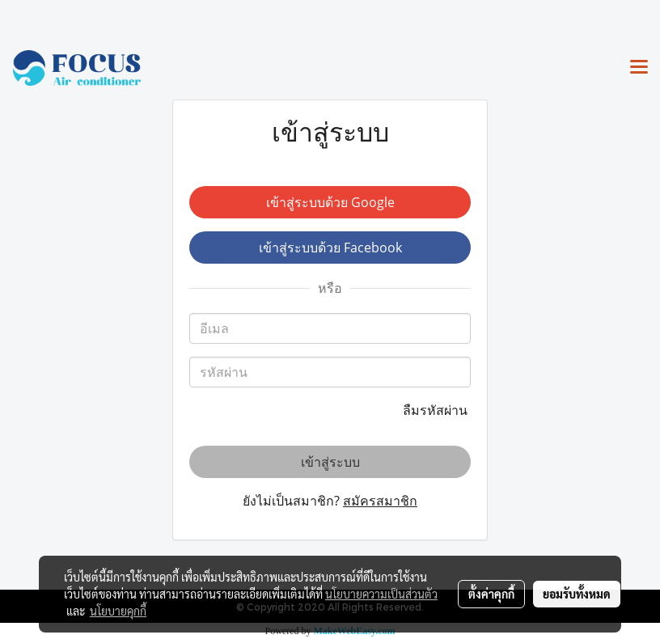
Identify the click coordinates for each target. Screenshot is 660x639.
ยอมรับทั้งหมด (577, 593)
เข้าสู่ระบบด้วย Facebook (330, 247)
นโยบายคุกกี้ (118, 610)
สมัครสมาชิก (380, 501)
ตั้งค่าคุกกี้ (491, 593)
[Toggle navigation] (639, 68)
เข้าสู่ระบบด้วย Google (330, 202)
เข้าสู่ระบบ (330, 462)
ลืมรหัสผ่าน (437, 410)
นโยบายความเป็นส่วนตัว (381, 593)
